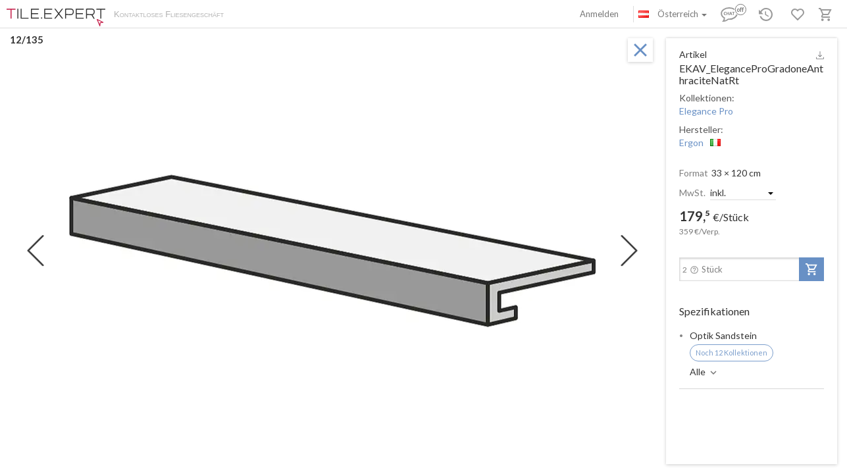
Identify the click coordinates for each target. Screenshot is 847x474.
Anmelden (599, 14)
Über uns (254, 15)
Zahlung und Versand (318, 15)
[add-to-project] (811, 269)
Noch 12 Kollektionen (731, 352)
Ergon (691, 142)
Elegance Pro (706, 111)
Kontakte (382, 15)
